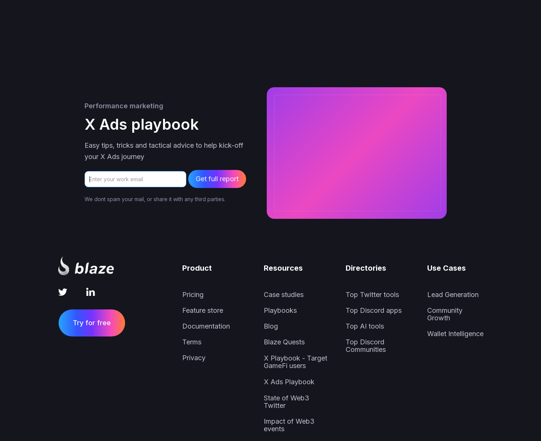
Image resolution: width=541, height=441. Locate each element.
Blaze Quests (284, 342)
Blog (271, 326)
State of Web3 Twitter (286, 401)
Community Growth (444, 314)
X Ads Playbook (289, 382)
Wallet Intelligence (455, 334)
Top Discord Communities (366, 345)
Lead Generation (453, 295)
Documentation (206, 326)
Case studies (284, 295)
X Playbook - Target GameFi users (295, 362)
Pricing (193, 295)
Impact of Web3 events (289, 425)
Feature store (202, 310)
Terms (191, 342)
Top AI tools (365, 326)
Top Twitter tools (372, 295)
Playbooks (280, 310)
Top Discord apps (374, 310)
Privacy (194, 358)
